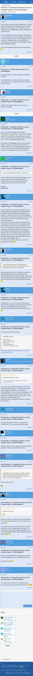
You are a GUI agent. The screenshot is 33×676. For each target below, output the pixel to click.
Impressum (4, 667)
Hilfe (27, 665)
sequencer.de (20, 673)
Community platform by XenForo (13, 670)
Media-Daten (11, 667)
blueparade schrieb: (8, 508)
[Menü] (2, 2)
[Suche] (31, 1)
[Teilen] (29, 22)
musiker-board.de (18, 672)
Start (19, 667)
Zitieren (30, 52)
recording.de (7, 673)
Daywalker (4, 12)
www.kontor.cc (24, 105)
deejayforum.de (28, 673)
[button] (2, 663)
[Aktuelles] (27, 1)
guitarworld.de (27, 672)
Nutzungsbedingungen (11, 665)
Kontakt (3, 665)
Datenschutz (21, 665)
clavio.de (14, 673)
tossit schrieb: (6, 470)
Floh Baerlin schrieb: (8, 375)
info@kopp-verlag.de (13, 345)
